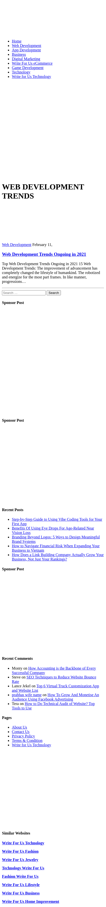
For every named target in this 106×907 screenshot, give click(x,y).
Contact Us (21, 732)
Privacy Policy (23, 736)
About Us (19, 727)
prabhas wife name (27, 695)
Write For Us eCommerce (32, 63)
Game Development (27, 68)
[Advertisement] (46, 129)
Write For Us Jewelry (20, 860)
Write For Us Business (21, 893)
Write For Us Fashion (20, 851)
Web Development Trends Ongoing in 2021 (44, 254)
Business (19, 54)
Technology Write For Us (23, 868)
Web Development (26, 45)
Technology (21, 72)
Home (16, 41)
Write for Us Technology (31, 76)
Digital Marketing (26, 59)
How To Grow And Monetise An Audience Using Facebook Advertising (55, 697)
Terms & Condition (27, 740)
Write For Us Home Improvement (30, 901)
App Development (26, 50)
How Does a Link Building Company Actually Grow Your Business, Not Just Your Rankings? (58, 557)
